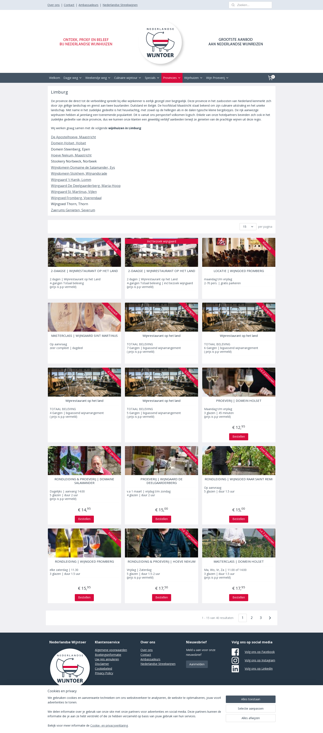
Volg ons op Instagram (260, 660)
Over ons (53, 5)
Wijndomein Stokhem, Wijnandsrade (79, 173)
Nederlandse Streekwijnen (120, 5)
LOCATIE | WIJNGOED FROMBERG (239, 271)
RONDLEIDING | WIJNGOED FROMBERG (84, 561)
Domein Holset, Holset (68, 143)
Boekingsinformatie (108, 655)
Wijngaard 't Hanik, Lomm (71, 179)
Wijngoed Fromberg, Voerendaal (76, 198)
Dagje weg (72, 78)
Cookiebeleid (103, 668)
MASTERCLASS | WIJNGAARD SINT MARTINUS (84, 335)
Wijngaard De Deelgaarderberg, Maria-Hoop (85, 185)
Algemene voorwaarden (111, 650)
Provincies (172, 78)
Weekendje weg (98, 78)
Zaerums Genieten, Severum (73, 210)
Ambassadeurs (88, 5)
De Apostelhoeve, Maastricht (73, 137)
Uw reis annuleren (107, 659)
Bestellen (238, 436)
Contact (69, 5)
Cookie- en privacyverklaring (109, 726)
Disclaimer (102, 664)
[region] (134, 712)
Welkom (54, 78)
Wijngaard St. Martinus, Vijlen (74, 191)
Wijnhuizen (193, 78)
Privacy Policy (104, 673)
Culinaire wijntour (128, 78)
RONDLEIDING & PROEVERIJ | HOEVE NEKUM (161, 561)
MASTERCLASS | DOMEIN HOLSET (239, 561)
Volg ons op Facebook (260, 652)
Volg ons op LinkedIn (259, 668)
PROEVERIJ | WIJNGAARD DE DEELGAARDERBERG (161, 481)
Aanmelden (196, 664)
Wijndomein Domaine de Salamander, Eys (83, 167)
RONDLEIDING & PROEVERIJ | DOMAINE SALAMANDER (84, 481)
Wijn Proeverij (217, 78)
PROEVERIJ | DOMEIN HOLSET (238, 400)
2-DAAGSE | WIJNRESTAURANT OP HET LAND (84, 271)
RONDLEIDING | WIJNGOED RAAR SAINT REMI (239, 479)
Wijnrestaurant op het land (161, 335)
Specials (152, 78)
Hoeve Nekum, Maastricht (71, 155)
